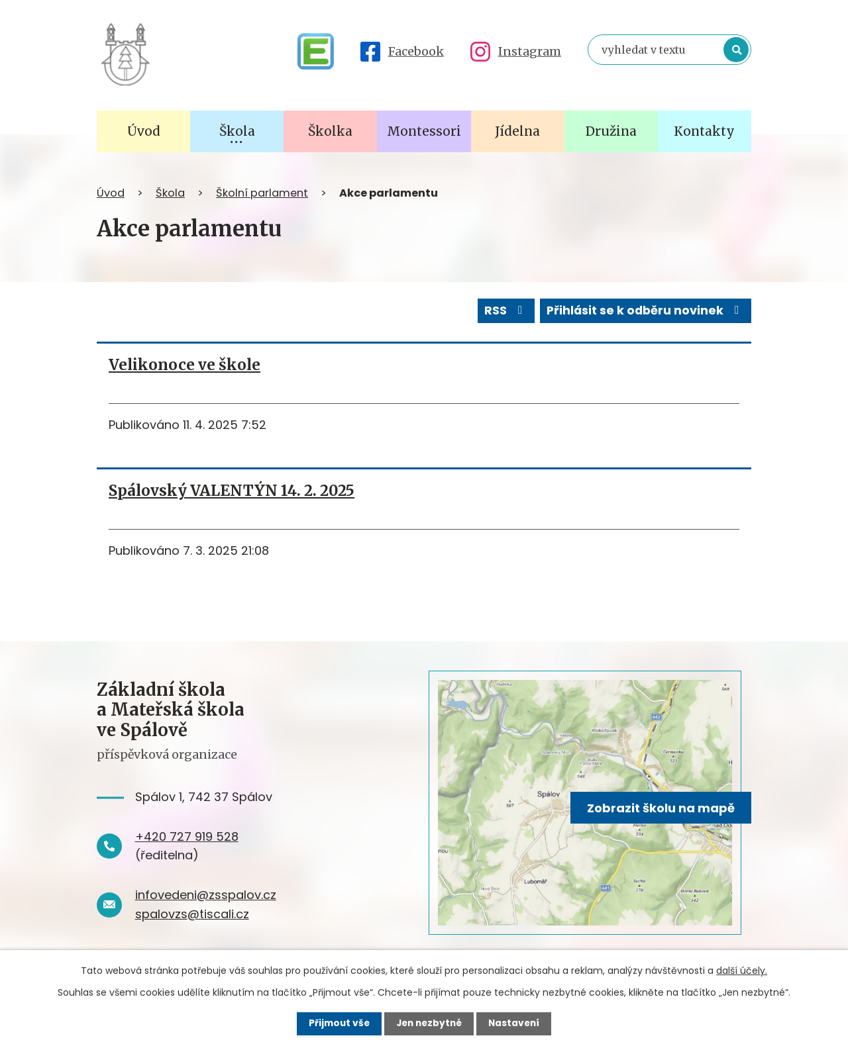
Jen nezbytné (429, 1023)
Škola (170, 193)
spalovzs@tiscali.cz (192, 913)
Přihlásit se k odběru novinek (644, 310)
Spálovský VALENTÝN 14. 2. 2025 (231, 490)
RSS (502, 310)
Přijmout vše (336, 1023)
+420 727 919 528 (186, 836)
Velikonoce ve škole (184, 364)
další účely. (741, 970)
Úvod (111, 193)
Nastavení (516, 1023)
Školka (330, 131)
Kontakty (704, 131)
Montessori (424, 131)
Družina (611, 131)
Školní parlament (262, 193)
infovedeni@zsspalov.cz (205, 894)
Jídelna (517, 131)
